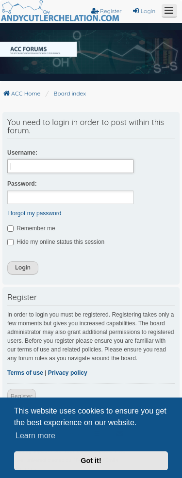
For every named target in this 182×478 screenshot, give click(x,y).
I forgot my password (34, 213)
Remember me (31, 228)
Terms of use (25, 372)
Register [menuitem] (106, 11)
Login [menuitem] (143, 11)
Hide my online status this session (55, 242)
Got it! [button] (91, 460)
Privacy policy (67, 372)
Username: (22, 152)
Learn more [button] (35, 435)
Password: (22, 183)
